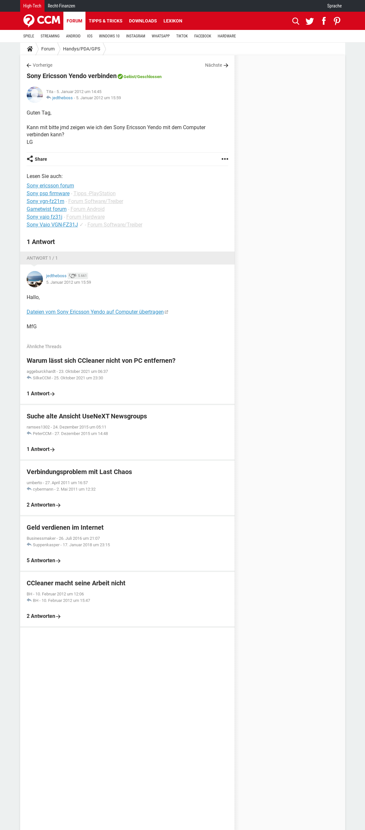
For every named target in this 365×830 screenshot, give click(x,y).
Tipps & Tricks (106, 20)
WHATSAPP (161, 36)
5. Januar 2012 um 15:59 (98, 97)
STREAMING (50, 36)
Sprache (334, 5)
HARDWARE (227, 36)
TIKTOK (182, 36)
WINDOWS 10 (109, 36)
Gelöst (130, 76)
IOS (89, 36)
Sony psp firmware (48, 193)
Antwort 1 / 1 (42, 258)
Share (41, 159)
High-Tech (32, 5)
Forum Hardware (85, 217)
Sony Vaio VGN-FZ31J (52, 225)
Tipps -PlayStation (94, 193)
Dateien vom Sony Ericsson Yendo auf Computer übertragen (95, 312)
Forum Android (88, 209)
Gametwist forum (47, 209)
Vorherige (42, 65)
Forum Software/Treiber (95, 201)
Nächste (213, 65)
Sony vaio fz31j (44, 217)
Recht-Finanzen (61, 5)
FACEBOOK (202, 36)
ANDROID (73, 36)
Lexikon (172, 20)
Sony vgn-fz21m (45, 201)
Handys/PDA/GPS (81, 48)
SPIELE (28, 36)
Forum (74, 20)
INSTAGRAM (135, 36)
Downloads (143, 20)
